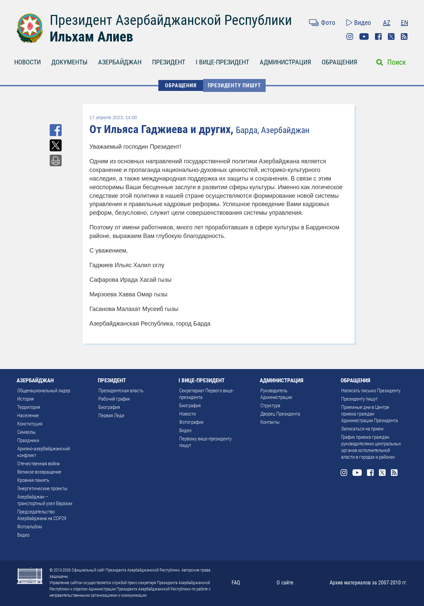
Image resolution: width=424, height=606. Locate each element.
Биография (109, 407)
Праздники (28, 440)
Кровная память (33, 480)
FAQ (236, 582)
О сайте (285, 582)
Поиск (396, 62)
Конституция (29, 424)
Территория (28, 407)
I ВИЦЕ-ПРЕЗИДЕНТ (222, 62)
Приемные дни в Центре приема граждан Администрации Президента (369, 413)
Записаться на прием (362, 429)
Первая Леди (111, 415)
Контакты (270, 422)
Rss (404, 36)
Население (28, 415)
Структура (270, 406)
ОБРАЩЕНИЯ (339, 62)
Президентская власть (120, 391)
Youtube (364, 36)
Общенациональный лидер (43, 391)
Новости (187, 414)
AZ (386, 23)
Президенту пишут (234, 85)
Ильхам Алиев (91, 37)
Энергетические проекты (42, 489)
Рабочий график (114, 399)
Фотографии (191, 422)
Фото (328, 23)
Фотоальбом (29, 527)
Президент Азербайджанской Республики (171, 20)
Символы (26, 432)
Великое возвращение (39, 472)
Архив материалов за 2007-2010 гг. (368, 582)
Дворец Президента (280, 414)
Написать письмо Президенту (370, 391)
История (25, 399)
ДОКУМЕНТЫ (69, 62)
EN (404, 23)
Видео (362, 23)
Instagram (349, 36)
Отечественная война (38, 464)
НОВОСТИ (27, 62)
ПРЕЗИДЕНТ (168, 62)
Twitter (391, 36)
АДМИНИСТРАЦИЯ (285, 62)
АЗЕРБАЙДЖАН (119, 62)
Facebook (378, 36)
